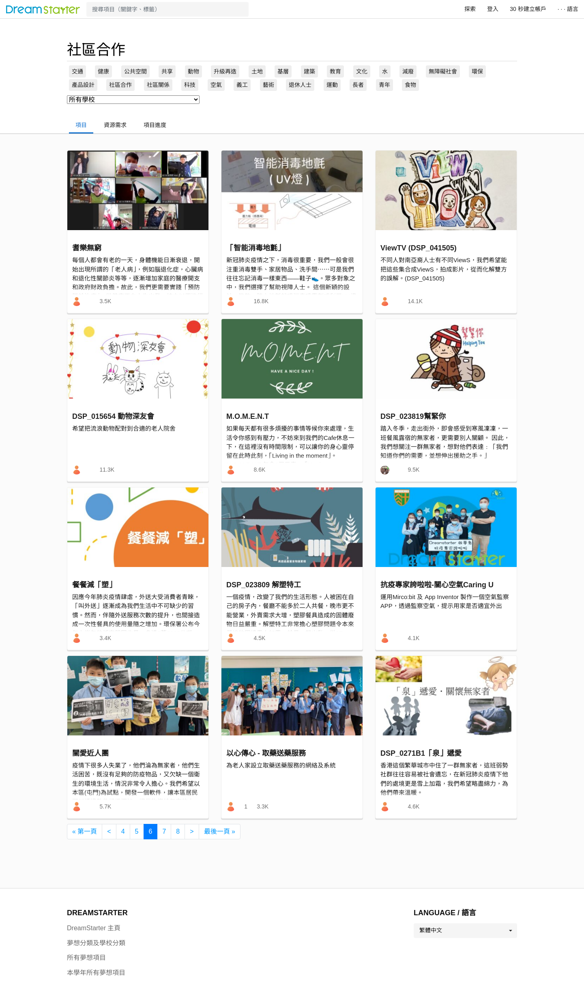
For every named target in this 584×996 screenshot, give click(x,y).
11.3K (106, 469)
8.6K (259, 469)
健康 (103, 71)
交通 (77, 71)
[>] (192, 831)
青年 (384, 85)
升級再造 (225, 71)
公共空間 (135, 71)
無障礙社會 (443, 71)
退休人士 (300, 85)
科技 (189, 85)
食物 (410, 85)
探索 (470, 9)
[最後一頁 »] (219, 831)
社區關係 (158, 85)
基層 (283, 71)
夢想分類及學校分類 (96, 943)
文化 (361, 71)
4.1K (413, 638)
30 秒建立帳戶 (528, 9)
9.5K (413, 469)
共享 (167, 71)
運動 (332, 85)
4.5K (259, 638)
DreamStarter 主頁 (93, 928)
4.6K (413, 806)
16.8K (260, 301)
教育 (335, 71)
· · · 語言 (568, 9)
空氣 (216, 85)
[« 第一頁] (84, 831)
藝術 (268, 85)
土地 (257, 71)
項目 (81, 125)
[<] (109, 831)
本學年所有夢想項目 (96, 972)
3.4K (105, 638)
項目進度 (155, 125)
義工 (242, 85)
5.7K (105, 806)
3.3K (262, 806)
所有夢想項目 (86, 957)
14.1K (415, 301)
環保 (477, 71)
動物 (193, 71)
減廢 (408, 71)
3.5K (105, 301)
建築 (309, 71)
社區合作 (120, 85)
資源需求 (115, 125)
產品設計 (83, 85)
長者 (358, 85)
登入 (492, 9)
